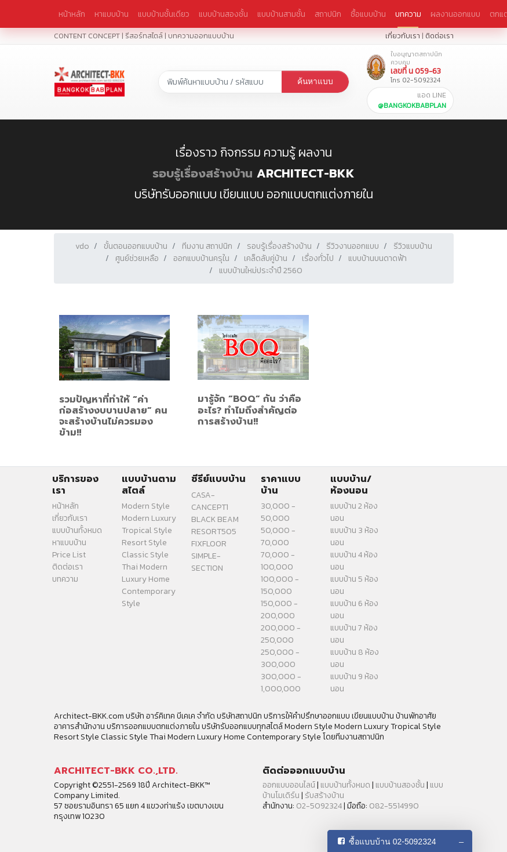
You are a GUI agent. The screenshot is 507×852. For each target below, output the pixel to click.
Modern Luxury (149, 518)
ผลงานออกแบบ (455, 14)
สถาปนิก (328, 14)
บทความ (408, 14)
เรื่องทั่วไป (318, 258)
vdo (82, 246)
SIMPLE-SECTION (207, 562)
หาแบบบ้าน (111, 14)
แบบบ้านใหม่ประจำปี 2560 (260, 270)
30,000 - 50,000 (278, 512)
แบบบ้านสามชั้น (281, 14)
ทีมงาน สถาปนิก (207, 246)
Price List (69, 555)
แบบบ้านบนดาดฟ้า (377, 258)
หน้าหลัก (72, 14)
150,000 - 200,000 (279, 609)
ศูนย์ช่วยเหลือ (137, 258)
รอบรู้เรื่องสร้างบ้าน (202, 173)
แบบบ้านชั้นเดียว (163, 14)
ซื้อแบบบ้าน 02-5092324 (392, 841)
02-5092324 (319, 806)
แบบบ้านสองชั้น (223, 14)
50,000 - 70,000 (278, 536)
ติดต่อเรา (439, 35)
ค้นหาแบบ (315, 81)
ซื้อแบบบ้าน (368, 14)
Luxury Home (146, 579)
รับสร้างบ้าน (324, 795)
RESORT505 (213, 531)
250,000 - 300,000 (280, 658)
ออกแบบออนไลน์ (288, 785)
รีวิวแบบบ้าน (412, 246)
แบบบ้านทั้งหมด (77, 530)
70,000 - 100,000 (278, 561)
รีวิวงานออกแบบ (352, 246)
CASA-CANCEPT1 (209, 501)
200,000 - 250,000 (281, 634)
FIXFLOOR (209, 544)
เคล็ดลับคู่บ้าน (265, 258)
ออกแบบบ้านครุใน (201, 258)
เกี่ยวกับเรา (402, 35)
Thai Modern (144, 567)
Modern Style (146, 506)
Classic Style (145, 555)
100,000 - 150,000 (280, 585)
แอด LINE (412, 100)
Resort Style (144, 542)
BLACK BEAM (215, 519)
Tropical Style (147, 530)
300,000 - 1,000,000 (281, 682)
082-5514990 (394, 806)
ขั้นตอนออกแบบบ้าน (135, 246)
